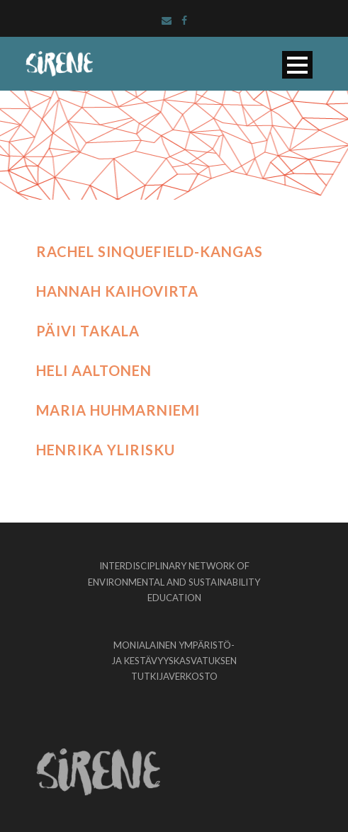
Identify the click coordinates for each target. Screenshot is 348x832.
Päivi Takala (88, 330)
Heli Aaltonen (94, 370)
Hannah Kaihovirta (117, 291)
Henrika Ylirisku (105, 449)
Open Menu (297, 65)
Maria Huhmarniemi (118, 409)
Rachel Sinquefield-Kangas (149, 251)
